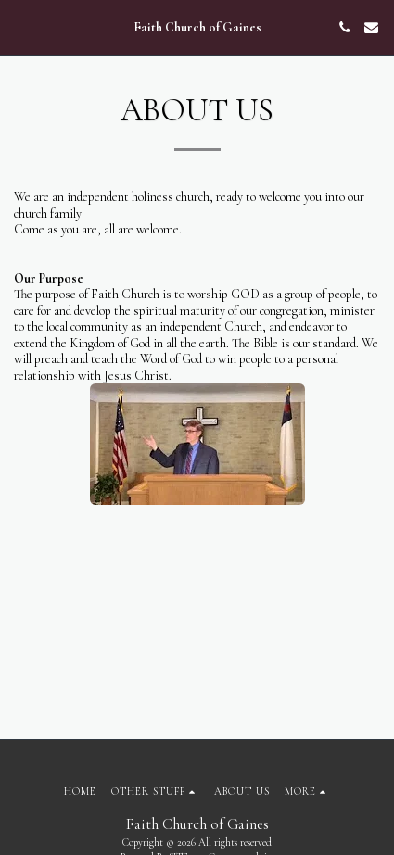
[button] (20, 26)
